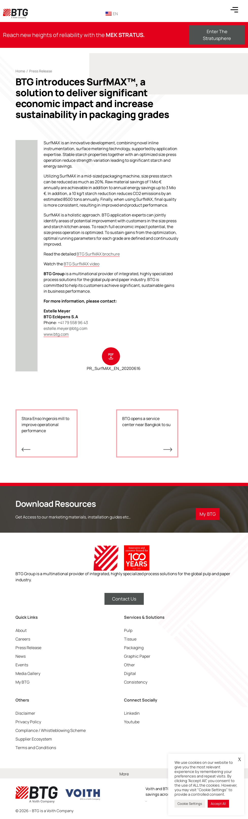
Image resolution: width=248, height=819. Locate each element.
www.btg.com (56, 334)
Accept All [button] (218, 803)
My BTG (22, 682)
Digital (130, 673)
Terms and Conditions (35, 747)
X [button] (239, 759)
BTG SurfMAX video (81, 264)
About (21, 630)
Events (21, 665)
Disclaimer (25, 713)
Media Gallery (27, 673)
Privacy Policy (28, 722)
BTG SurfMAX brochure (98, 254)
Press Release (40, 71)
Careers (22, 639)
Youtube (131, 722)
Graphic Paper (137, 656)
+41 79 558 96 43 (73, 322)
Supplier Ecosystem (33, 739)
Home (20, 71)
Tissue (130, 639)
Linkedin (132, 713)
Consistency (135, 682)
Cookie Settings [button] (190, 803)
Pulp (128, 630)
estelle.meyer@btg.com (65, 328)
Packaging (134, 647)
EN (111, 13)
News (20, 656)
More (124, 774)
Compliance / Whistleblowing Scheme (50, 730)
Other (129, 665)
